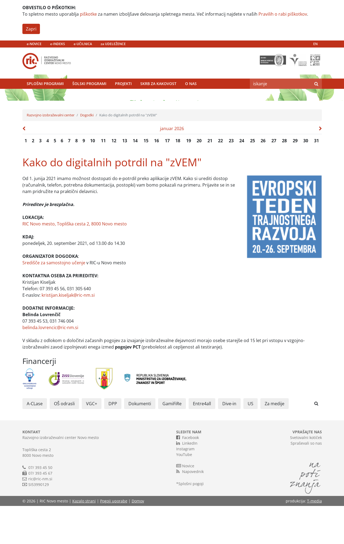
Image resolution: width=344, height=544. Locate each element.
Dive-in (229, 442)
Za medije (274, 442)
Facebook (187, 475)
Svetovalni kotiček (306, 475)
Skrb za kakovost (158, 93)
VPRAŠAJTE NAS (307, 469)
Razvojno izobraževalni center (50, 153)
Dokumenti (139, 442)
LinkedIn (186, 481)
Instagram (185, 486)
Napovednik (190, 509)
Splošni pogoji (191, 521)
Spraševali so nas (306, 481)
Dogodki (87, 153)
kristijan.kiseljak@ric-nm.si (68, 333)
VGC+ (91, 442)
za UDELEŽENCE (113, 44)
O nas (191, 93)
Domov (138, 539)
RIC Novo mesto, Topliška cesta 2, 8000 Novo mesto (74, 262)
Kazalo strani (84, 539)
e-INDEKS (57, 44)
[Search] (280, 93)
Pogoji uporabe (113, 539)
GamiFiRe (172, 442)
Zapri (31, 29)
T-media (314, 539)
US (250, 442)
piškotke (88, 14)
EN (315, 44)
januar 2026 (172, 167)
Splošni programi (45, 93)
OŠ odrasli (64, 442)
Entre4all (202, 442)
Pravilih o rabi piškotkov (282, 14)
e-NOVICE (34, 44)
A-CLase (35, 442)
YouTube (184, 492)
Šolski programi (89, 93)
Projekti (123, 93)
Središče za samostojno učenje (53, 301)
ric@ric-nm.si (40, 516)
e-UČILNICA (83, 44)
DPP (112, 442)
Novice (185, 503)
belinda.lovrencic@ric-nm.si (50, 366)
